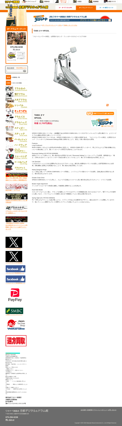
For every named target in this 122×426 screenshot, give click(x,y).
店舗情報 (90, 410)
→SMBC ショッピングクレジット (14, 314)
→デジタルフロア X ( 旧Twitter (13, 248)
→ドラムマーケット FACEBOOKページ (15, 283)
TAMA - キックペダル (70, 25)
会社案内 (83, 410)
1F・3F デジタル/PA (65, 7)
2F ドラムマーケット (86, 7)
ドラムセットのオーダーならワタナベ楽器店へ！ (17, 211)
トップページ (36, 25)
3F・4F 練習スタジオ (106, 7)
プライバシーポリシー (100, 410)
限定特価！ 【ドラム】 (17, 189)
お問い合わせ (112, 410)
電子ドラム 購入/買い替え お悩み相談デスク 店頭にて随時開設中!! (17, 178)
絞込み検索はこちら (21, 67)
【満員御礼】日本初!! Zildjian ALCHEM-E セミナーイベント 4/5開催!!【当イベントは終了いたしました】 (17, 225)
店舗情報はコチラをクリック (13, 353)
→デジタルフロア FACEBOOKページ (15, 273)
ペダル (59, 25)
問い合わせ (16, 49)
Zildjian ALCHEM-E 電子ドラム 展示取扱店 (17, 200)
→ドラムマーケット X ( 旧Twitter (14, 262)
